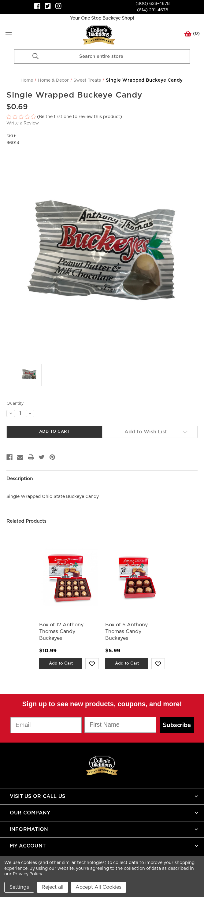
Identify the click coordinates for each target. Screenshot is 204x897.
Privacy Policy (27, 874)
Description (19, 478)
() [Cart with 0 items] (192, 35)
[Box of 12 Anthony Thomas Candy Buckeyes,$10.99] (69, 577)
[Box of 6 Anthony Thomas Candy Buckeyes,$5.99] (135, 577)
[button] (102, 117)
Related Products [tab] (26, 521)
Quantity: (15, 403)
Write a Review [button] (22, 123)
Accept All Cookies (98, 887)
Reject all (52, 887)
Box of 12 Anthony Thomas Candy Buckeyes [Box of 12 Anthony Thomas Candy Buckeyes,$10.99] (61, 631)
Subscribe (177, 725)
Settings (19, 887)
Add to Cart (61, 663)
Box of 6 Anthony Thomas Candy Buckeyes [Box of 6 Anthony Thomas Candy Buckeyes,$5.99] (126, 631)
